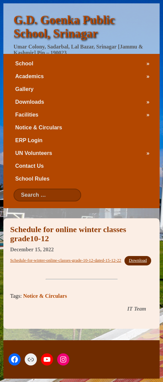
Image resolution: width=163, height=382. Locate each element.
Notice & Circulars (38, 127)
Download (138, 260)
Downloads (29, 102)
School (24, 63)
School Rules (32, 179)
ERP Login (29, 140)
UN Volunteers (33, 153)
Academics (29, 76)
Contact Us (29, 166)
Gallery (24, 89)
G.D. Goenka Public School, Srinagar (64, 26)
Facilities (26, 115)
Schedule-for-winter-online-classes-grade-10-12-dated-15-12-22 (65, 260)
